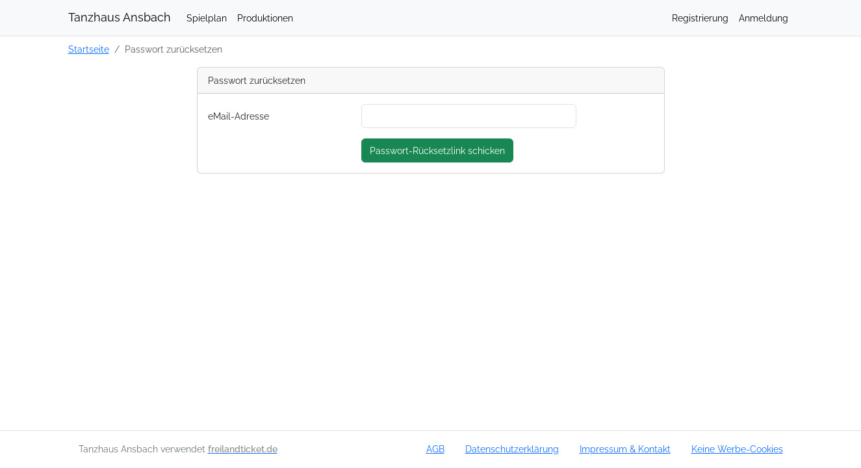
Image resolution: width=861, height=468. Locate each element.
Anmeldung (763, 17)
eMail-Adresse (238, 116)
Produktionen (265, 17)
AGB (435, 448)
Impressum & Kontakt (625, 448)
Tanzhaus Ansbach (119, 17)
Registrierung (700, 17)
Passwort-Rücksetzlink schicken (437, 150)
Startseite (88, 49)
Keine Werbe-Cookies (737, 448)
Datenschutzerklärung (512, 448)
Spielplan (206, 17)
